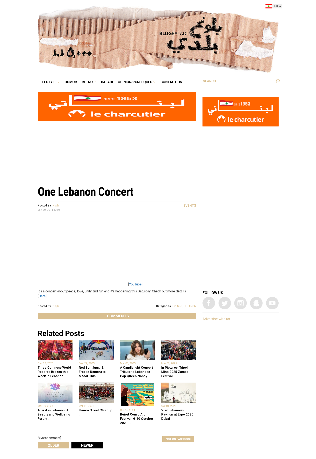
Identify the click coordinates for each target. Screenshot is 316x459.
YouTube (135, 284)
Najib (56, 205)
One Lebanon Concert (85, 191)
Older (53, 445)
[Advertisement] (117, 151)
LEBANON (190, 306)
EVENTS (177, 306)
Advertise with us (216, 319)
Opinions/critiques (135, 82)
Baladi (107, 82)
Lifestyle (48, 82)
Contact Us (171, 82)
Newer (87, 445)
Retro (87, 82)
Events (189, 206)
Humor (71, 82)
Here (42, 296)
